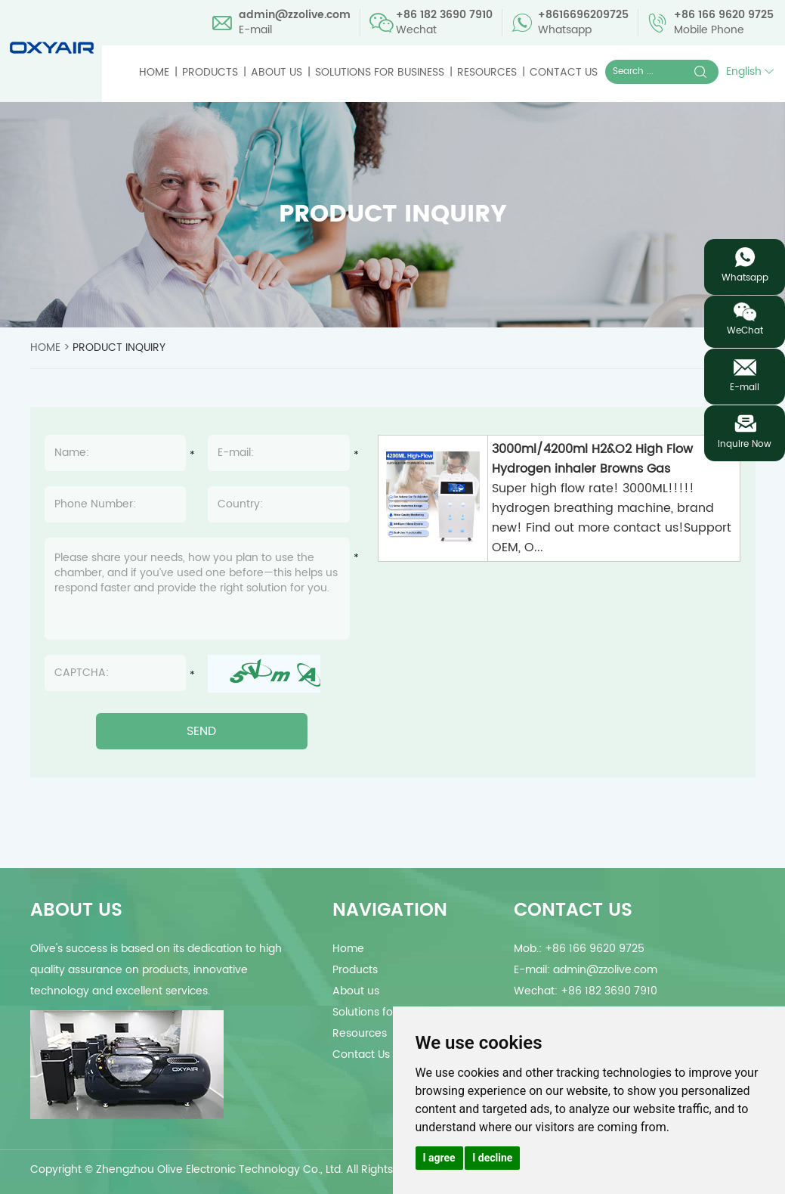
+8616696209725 (583, 14)
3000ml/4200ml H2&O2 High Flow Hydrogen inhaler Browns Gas (592, 459)
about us (76, 910)
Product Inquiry (119, 347)
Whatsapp (745, 278)
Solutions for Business (379, 72)
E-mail (744, 387)
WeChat (745, 331)
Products (210, 72)
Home (154, 72)
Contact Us (564, 72)
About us (276, 72)
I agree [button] (439, 1158)
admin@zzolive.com (295, 14)
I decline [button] (492, 1158)
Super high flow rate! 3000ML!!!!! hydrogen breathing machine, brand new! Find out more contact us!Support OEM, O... (611, 518)
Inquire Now (744, 444)
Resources (487, 72)
